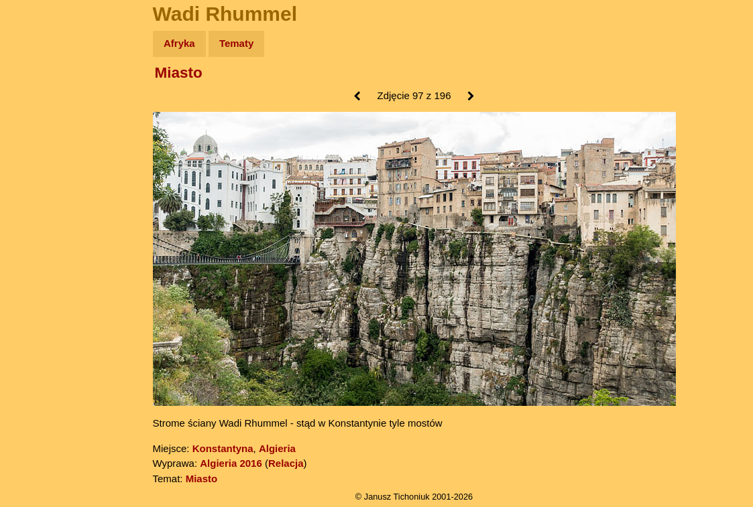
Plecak (38, 224)
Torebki (40, 276)
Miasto (178, 72)
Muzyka (40, 198)
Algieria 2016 (231, 463)
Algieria (277, 448)
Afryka (179, 43)
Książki (40, 173)
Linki (34, 250)
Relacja (286, 463)
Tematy (236, 43)
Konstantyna (222, 448)
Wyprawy (44, 95)
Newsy (38, 147)
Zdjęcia (40, 121)
